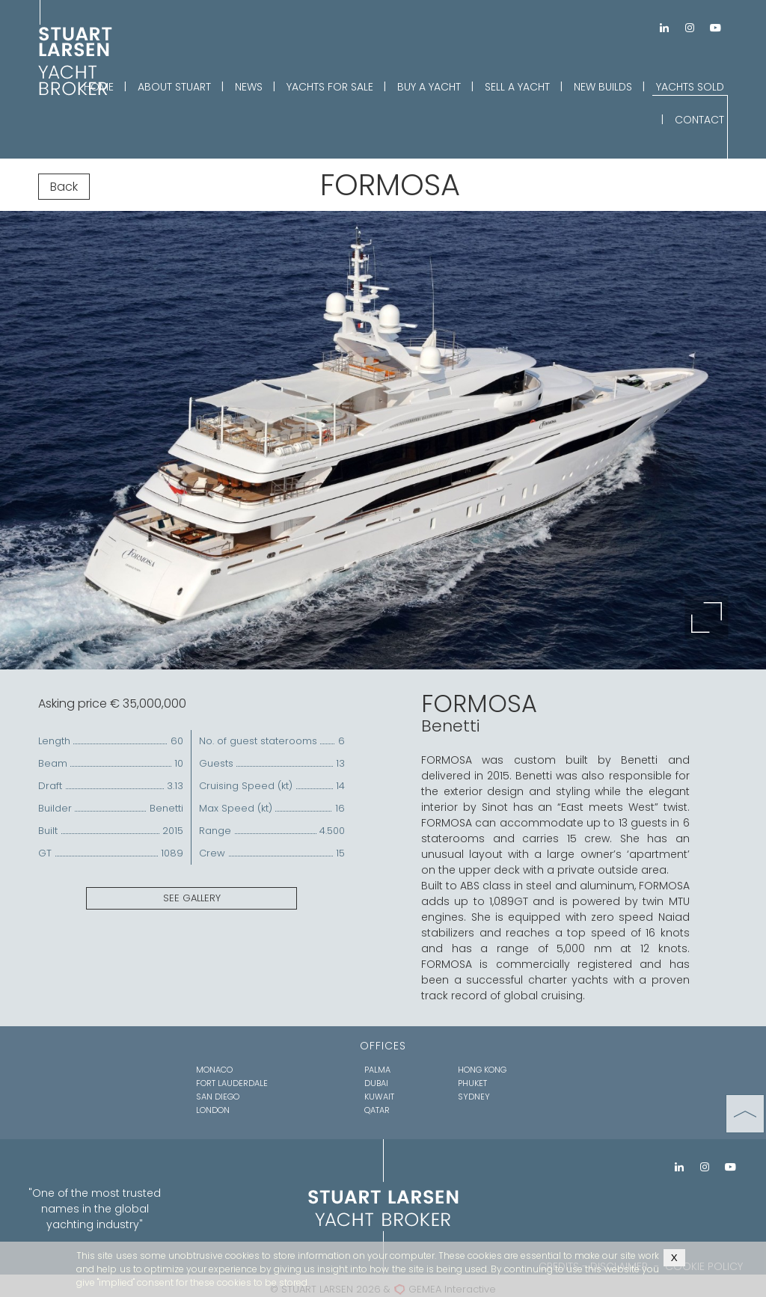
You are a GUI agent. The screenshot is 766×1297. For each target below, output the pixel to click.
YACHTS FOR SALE (330, 86)
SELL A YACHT (517, 86)
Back (64, 186)
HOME (99, 86)
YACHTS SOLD (690, 86)
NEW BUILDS (603, 86)
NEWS (249, 86)
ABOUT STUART (174, 86)
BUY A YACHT (429, 86)
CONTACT (699, 119)
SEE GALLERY (192, 898)
